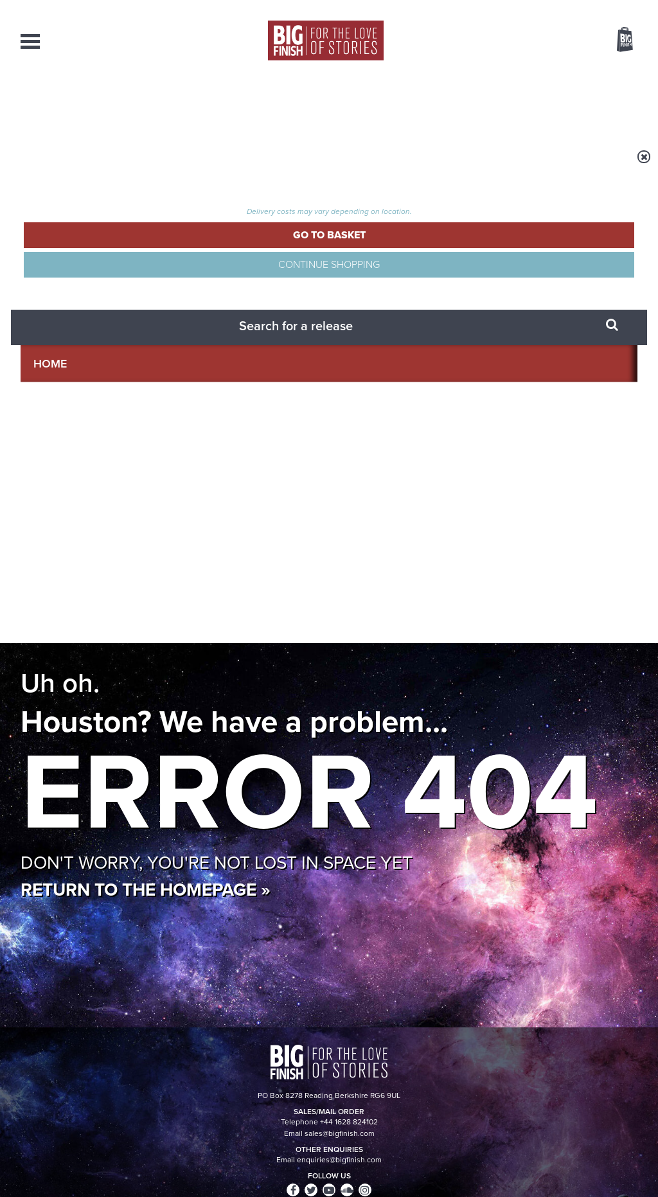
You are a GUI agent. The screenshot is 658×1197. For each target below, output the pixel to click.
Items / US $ (557, 41)
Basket (617, 40)
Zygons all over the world (203, 863)
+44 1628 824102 (250, 1054)
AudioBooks (90, 103)
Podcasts (454, 103)
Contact (606, 103)
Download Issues (607, 1077)
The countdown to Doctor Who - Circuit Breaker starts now (221, 743)
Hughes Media (87, 1178)
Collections (194, 103)
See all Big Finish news (572, 712)
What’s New (298, 103)
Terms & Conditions (292, 1163)
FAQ (629, 1066)
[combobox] (521, 74)
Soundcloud (554, 586)
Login (567, 8)
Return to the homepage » (146, 394)
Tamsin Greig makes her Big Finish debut (530, 872)
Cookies (239, 1163)
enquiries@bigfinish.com (354, 1065)
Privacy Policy (48, 643)
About (532, 103)
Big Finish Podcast (470, 598)
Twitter (423, 586)
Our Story (621, 1054)
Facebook (385, 586)
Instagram (459, 586)
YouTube (500, 586)
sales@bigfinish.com (237, 1065)
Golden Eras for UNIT (511, 734)
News (379, 103)
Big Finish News (80, 710)
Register (607, 8)
